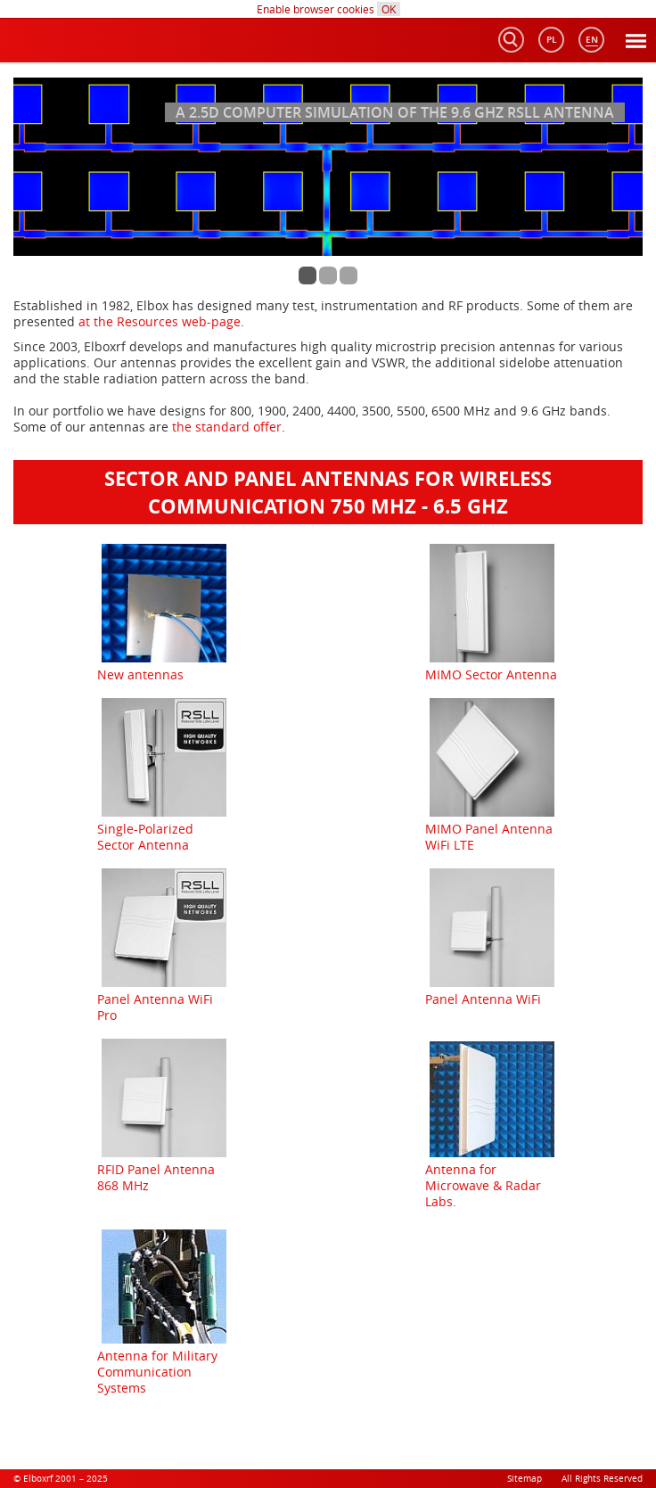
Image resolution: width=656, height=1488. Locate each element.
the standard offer (227, 426)
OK (388, 9)
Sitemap (524, 1478)
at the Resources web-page (159, 321)
